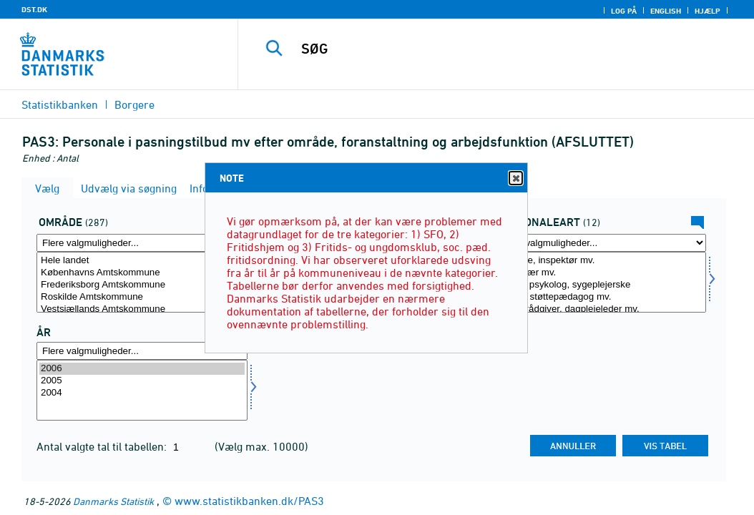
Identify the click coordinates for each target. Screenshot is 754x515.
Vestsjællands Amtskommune (142, 309)
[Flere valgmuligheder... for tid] (142, 351)
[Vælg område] (142, 282)
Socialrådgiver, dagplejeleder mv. (600, 309)
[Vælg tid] (142, 390)
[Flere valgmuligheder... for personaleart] (600, 243)
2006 (142, 369)
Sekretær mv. (600, 273)
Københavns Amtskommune (142, 273)
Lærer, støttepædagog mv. (600, 297)
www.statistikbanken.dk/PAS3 (249, 500)
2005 (142, 381)
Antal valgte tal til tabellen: (103, 446)
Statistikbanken (59, 104)
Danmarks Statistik (113, 501)
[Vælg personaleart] (600, 282)
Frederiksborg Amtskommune (142, 285)
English (665, 11)
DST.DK (34, 9)
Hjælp (707, 11)
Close (515, 178)
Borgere (134, 104)
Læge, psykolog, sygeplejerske (600, 285)
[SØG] (499, 48)
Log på (624, 11)
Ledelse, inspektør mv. (600, 261)
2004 (142, 393)
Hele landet (142, 261)
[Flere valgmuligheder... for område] (142, 243)
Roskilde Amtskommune (142, 297)
